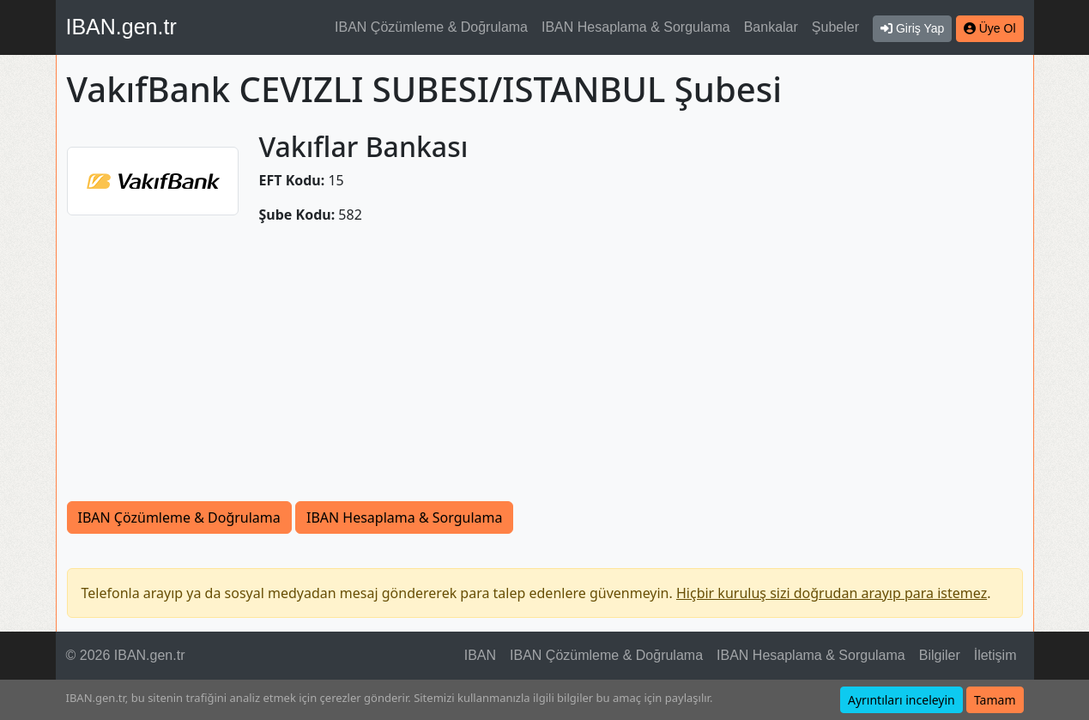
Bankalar (771, 27)
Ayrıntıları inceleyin (901, 700)
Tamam (995, 700)
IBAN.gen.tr (121, 27)
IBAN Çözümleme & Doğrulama (431, 27)
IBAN (480, 655)
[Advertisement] (545, 372)
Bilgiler (939, 655)
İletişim (995, 655)
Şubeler (835, 27)
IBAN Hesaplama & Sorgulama (635, 27)
